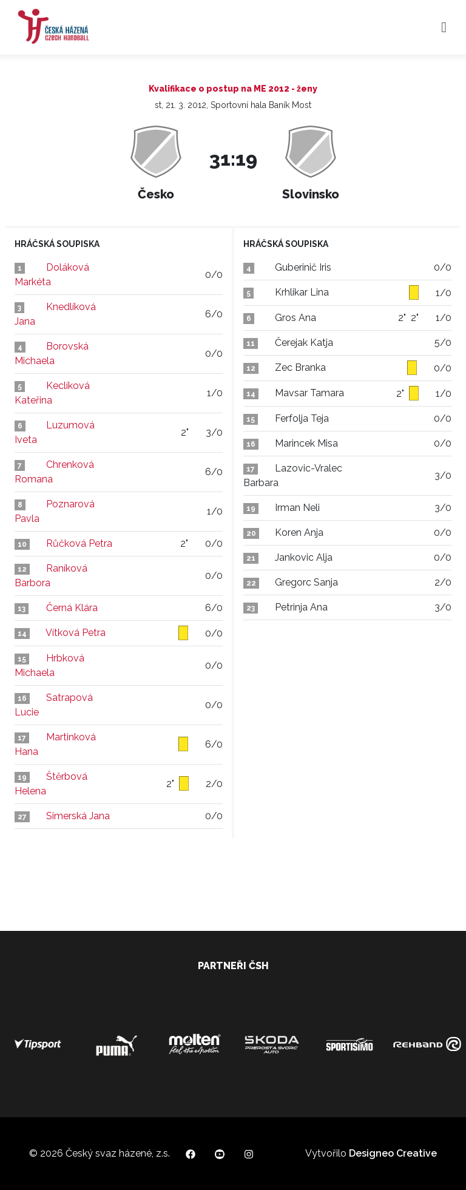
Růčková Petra (79, 543)
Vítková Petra (76, 632)
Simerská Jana (78, 816)
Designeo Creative (393, 1153)
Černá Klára (72, 608)
